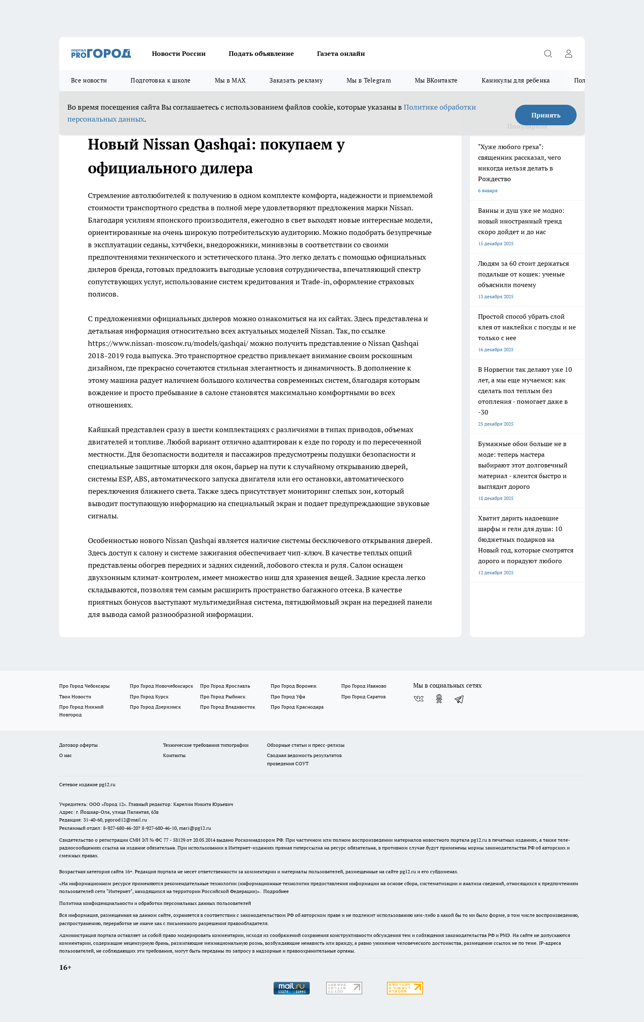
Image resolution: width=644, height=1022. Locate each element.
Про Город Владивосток (227, 707)
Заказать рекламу (296, 80)
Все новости (89, 80)
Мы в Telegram (369, 80)
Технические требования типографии (205, 745)
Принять (546, 115)
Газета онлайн (341, 53)
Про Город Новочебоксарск (161, 686)
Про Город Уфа (288, 696)
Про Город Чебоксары (84, 686)
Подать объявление (261, 53)
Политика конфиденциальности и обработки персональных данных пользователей (155, 903)
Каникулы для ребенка (516, 80)
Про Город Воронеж (294, 686)
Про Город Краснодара (297, 707)
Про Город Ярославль (225, 686)
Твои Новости (75, 696)
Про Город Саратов (363, 696)
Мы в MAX (230, 80)
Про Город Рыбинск (222, 696)
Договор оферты (78, 745)
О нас (65, 755)
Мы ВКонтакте (436, 80)
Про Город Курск (149, 696)
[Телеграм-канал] (459, 699)
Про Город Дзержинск (155, 707)
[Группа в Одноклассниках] (439, 699)
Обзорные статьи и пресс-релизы (306, 745)
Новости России (179, 53)
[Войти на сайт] (568, 53)
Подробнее (276, 891)
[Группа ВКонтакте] (418, 699)
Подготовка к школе (161, 80)
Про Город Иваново (363, 686)
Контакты (174, 755)
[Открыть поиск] (548, 53)
